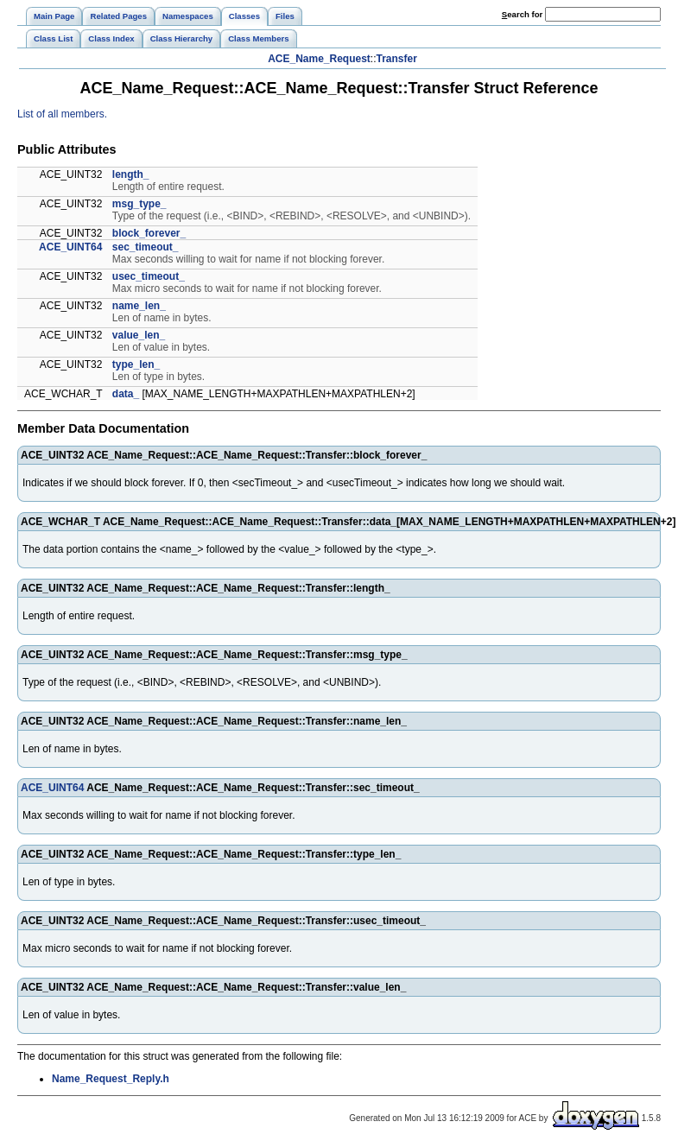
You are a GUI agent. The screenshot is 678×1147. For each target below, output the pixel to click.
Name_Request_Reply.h (110, 1079)
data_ (125, 394)
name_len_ (139, 306)
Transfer (397, 59)
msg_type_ (139, 204)
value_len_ (138, 335)
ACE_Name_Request (319, 59)
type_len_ (136, 364)
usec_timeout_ (148, 276)
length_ (130, 174)
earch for (522, 14)
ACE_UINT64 (70, 247)
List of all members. (62, 114)
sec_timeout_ (145, 247)
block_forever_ (149, 233)
